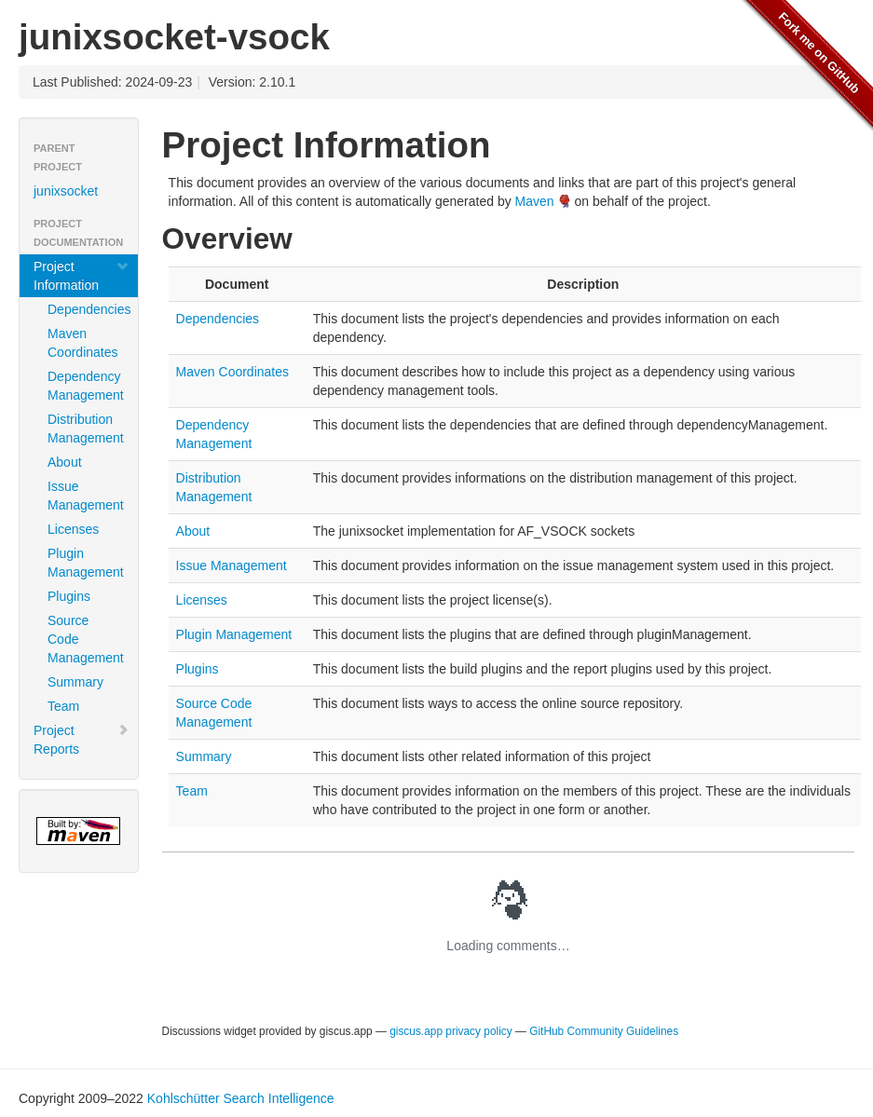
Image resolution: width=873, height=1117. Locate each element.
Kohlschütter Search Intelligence (240, 1098)
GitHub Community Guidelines (603, 1031)
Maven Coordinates (83, 343)
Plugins (69, 596)
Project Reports (82, 739)
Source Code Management (86, 639)
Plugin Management (86, 562)
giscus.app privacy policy (452, 1031)
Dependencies (86, 309)
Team (63, 706)
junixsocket (66, 191)
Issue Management (86, 495)
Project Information (82, 276)
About (65, 462)
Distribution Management (86, 428)
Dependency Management (86, 385)
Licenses (73, 529)
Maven (534, 201)
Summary (75, 681)
